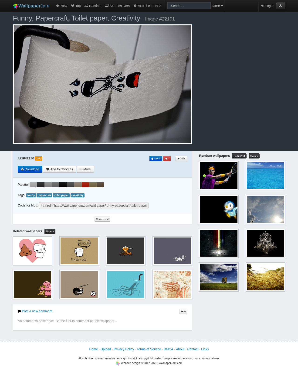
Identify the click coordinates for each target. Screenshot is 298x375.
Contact (192, 349)
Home (93, 349)
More (50, 231)
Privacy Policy (124, 349)
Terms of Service (149, 349)
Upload (106, 349)
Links (205, 349)
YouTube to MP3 (147, 6)
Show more (102, 219)
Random (93, 6)
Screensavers (117, 6)
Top (76, 6)
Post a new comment (35, 311)
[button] (280, 5)
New (61, 6)
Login (266, 6)
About (180, 349)
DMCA (168, 349)
